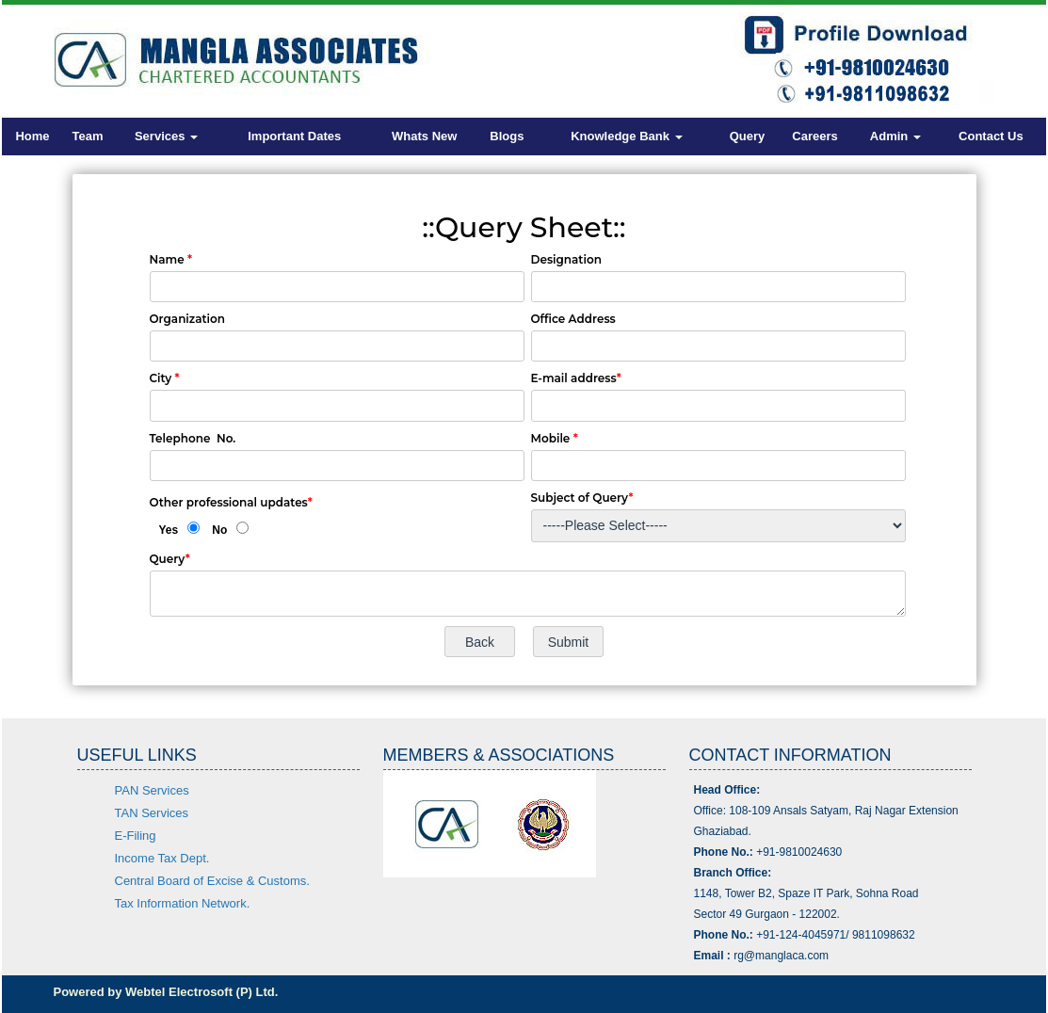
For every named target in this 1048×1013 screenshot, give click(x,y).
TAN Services (152, 813)
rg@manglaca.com (781, 955)
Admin (895, 136)
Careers (814, 136)
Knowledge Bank (626, 136)
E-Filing (135, 835)
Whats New (424, 136)
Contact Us (991, 136)
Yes (169, 530)
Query (748, 136)
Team (88, 136)
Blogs (507, 136)
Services (166, 136)
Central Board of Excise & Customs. (212, 881)
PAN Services (152, 790)
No (219, 530)
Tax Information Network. (182, 903)
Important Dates (294, 136)
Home (32, 136)
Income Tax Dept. (162, 858)
